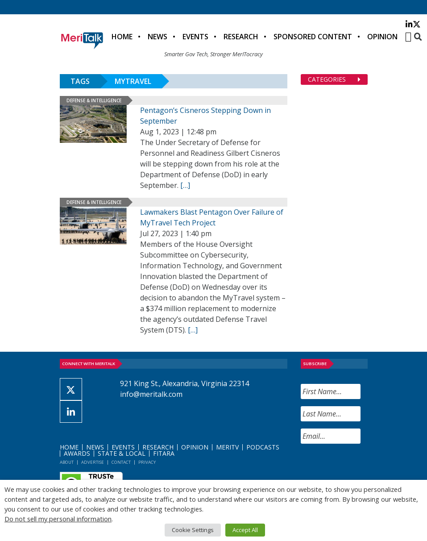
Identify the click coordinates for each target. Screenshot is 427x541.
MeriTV (227, 447)
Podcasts (262, 447)
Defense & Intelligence (93, 100)
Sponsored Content (313, 37)
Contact (121, 462)
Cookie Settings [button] (193, 530)
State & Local (121, 453)
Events (195, 37)
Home (122, 37)
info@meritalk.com (151, 394)
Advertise (92, 462)
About (67, 462)
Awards (77, 453)
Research (241, 37)
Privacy (147, 462)
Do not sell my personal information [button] (58, 518)
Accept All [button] (245, 530)
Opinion (382, 37)
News (157, 37)
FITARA (163, 453)
